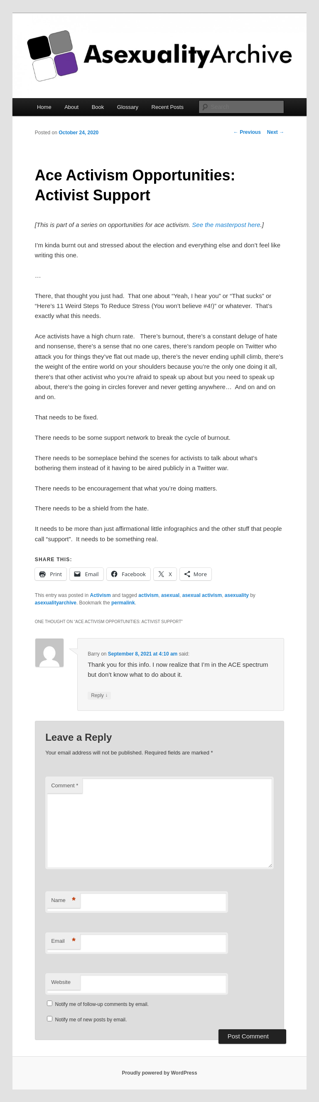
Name (63, 901)
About (71, 107)
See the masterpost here (226, 224)
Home (44, 107)
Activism (100, 595)
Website (61, 982)
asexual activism (202, 595)
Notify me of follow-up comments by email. (102, 1004)
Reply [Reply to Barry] (99, 696)
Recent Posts (168, 107)
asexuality (237, 595)
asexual (170, 595)
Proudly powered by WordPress (159, 1073)
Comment (64, 785)
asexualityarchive (55, 603)
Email (63, 941)
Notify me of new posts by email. (91, 1020)
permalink (123, 603)
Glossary (127, 107)
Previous (247, 132)
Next (275, 132)
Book (98, 107)
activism (148, 595)
